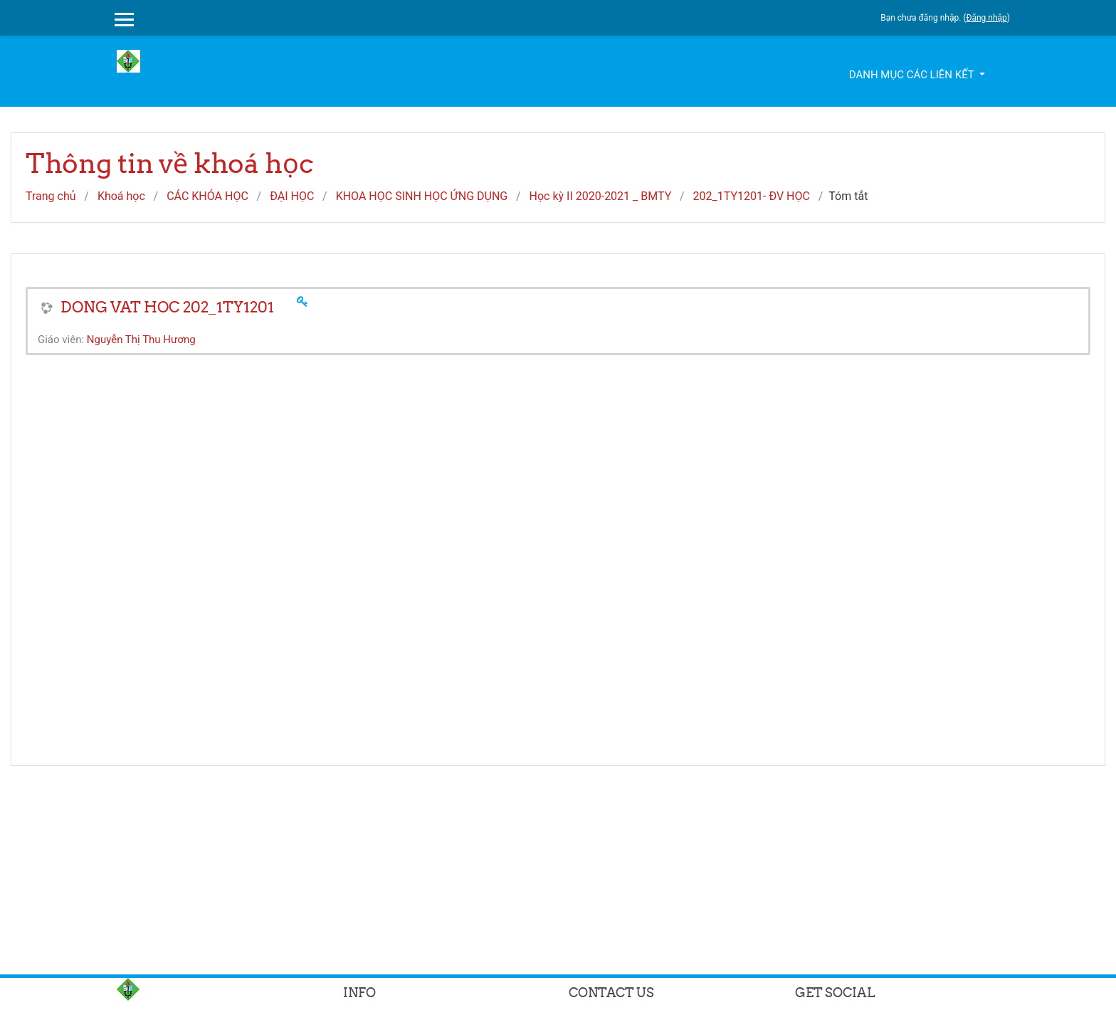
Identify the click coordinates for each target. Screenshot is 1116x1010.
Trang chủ (51, 196)
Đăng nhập (986, 18)
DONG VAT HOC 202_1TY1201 (167, 307)
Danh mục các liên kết (912, 74)
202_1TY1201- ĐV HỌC (751, 196)
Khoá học (121, 196)
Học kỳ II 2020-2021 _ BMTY (601, 196)
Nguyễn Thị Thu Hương (141, 339)
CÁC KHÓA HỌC (207, 196)
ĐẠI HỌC (292, 196)
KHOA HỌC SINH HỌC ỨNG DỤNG (422, 196)
